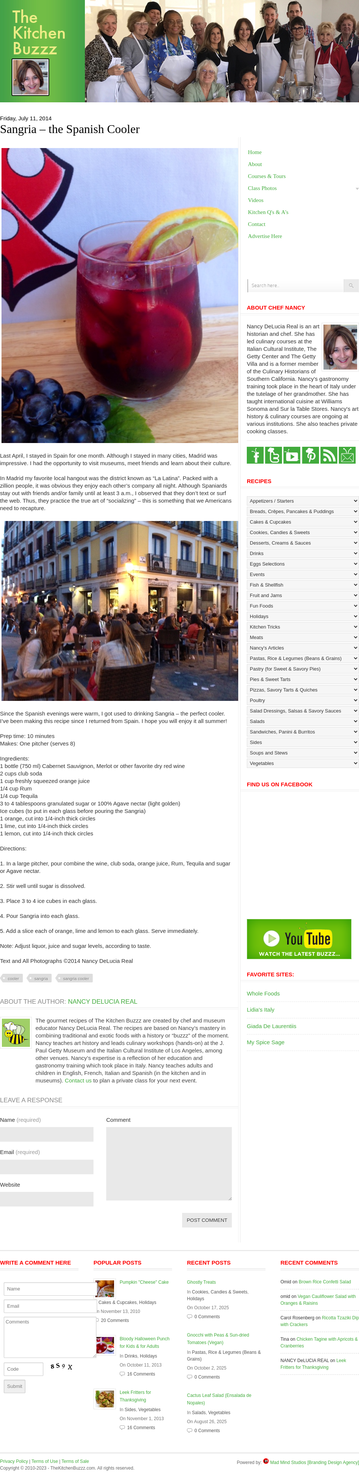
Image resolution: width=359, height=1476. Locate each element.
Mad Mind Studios (288, 1462)
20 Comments (115, 1320)
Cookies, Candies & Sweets (219, 1292)
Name (20, 1120)
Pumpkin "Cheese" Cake (144, 1282)
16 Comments (141, 1374)
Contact (257, 224)
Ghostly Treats (201, 1282)
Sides (130, 1409)
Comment (118, 1120)
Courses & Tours (267, 176)
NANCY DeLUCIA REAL (103, 1001)
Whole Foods (263, 993)
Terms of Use (44, 1461)
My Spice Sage (266, 1042)
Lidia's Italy (260, 1009)
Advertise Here (265, 236)
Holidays (147, 1302)
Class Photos (262, 188)
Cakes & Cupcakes (117, 1302)
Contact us (78, 1080)
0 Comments (207, 1316)
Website (10, 1184)
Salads (199, 1412)
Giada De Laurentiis (272, 1026)
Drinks (131, 1356)
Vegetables (149, 1409)
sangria (41, 978)
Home (255, 152)
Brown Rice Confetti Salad (325, 1281)
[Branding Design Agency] (333, 1462)
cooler (13, 978)
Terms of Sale (75, 1461)
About (255, 164)
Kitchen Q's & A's (268, 212)
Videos (256, 200)
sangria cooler (76, 978)
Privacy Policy (14, 1461)
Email (20, 1152)
